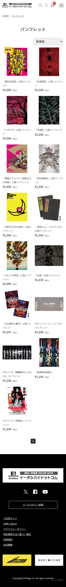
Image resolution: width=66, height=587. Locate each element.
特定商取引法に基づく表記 (17, 534)
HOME (6, 15)
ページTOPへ (57, 579)
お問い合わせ (10, 523)
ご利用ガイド (10, 518)
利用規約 (7, 539)
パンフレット (18, 15)
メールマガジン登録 (33, 504)
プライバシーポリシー (14, 529)
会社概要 (7, 544)
